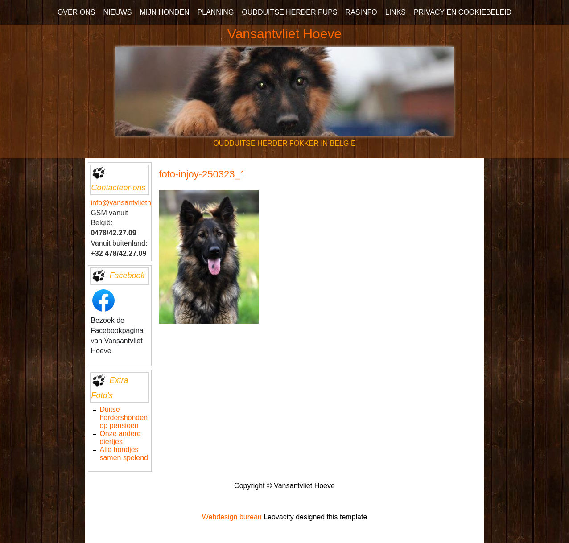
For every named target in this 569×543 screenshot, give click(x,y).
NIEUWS (117, 12)
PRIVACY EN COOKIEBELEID (462, 12)
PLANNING (216, 12)
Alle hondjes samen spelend (123, 453)
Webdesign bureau (232, 517)
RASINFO (361, 12)
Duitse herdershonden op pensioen (123, 417)
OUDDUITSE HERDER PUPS (289, 12)
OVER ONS (76, 12)
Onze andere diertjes (120, 437)
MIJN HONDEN (164, 12)
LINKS (395, 12)
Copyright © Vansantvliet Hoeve (284, 486)
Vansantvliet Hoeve (284, 33)
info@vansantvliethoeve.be (133, 202)
